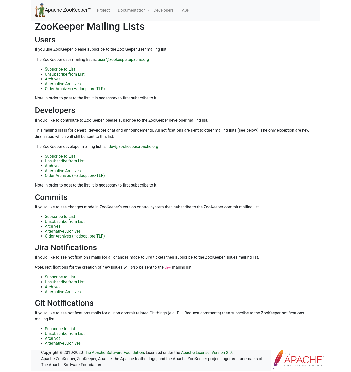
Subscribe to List (60, 69)
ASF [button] (186, 10)
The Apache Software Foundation (114, 352)
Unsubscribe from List (65, 74)
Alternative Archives (63, 83)
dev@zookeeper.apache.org (133, 146)
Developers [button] (164, 10)
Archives (52, 79)
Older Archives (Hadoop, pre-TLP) (75, 88)
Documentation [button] (132, 10)
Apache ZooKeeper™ (63, 10)
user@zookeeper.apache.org (123, 59)
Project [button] (104, 10)
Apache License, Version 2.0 (206, 352)
